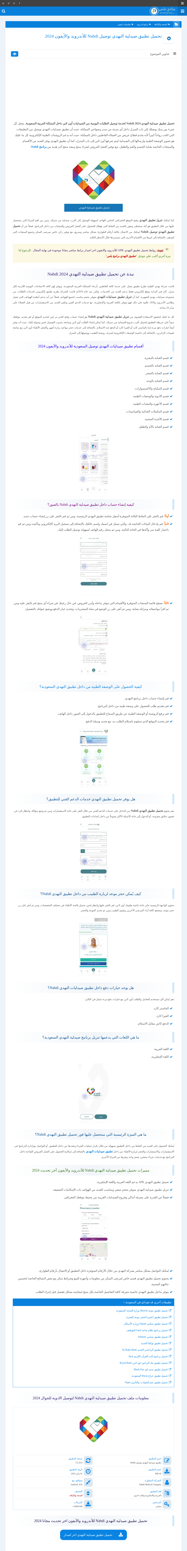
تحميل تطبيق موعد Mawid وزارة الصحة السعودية (142, 1325)
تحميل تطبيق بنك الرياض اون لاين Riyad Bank (144, 1377)
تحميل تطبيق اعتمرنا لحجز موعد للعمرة (147, 1331)
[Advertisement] (93, 93)
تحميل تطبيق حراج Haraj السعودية (150, 1390)
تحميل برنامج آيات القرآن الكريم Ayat (148, 1371)
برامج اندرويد (144, 24)
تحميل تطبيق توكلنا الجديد (154, 1358)
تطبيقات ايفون (125, 24)
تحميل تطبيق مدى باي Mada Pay (151, 1384)
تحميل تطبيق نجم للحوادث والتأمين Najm (146, 1397)
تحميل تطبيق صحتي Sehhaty (153, 1351)
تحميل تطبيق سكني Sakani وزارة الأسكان (146, 1338)
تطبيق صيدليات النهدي (70, 1165)
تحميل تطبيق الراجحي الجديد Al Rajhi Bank (145, 1364)
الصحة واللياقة (162, 24)
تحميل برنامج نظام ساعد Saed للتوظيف (147, 1345)
